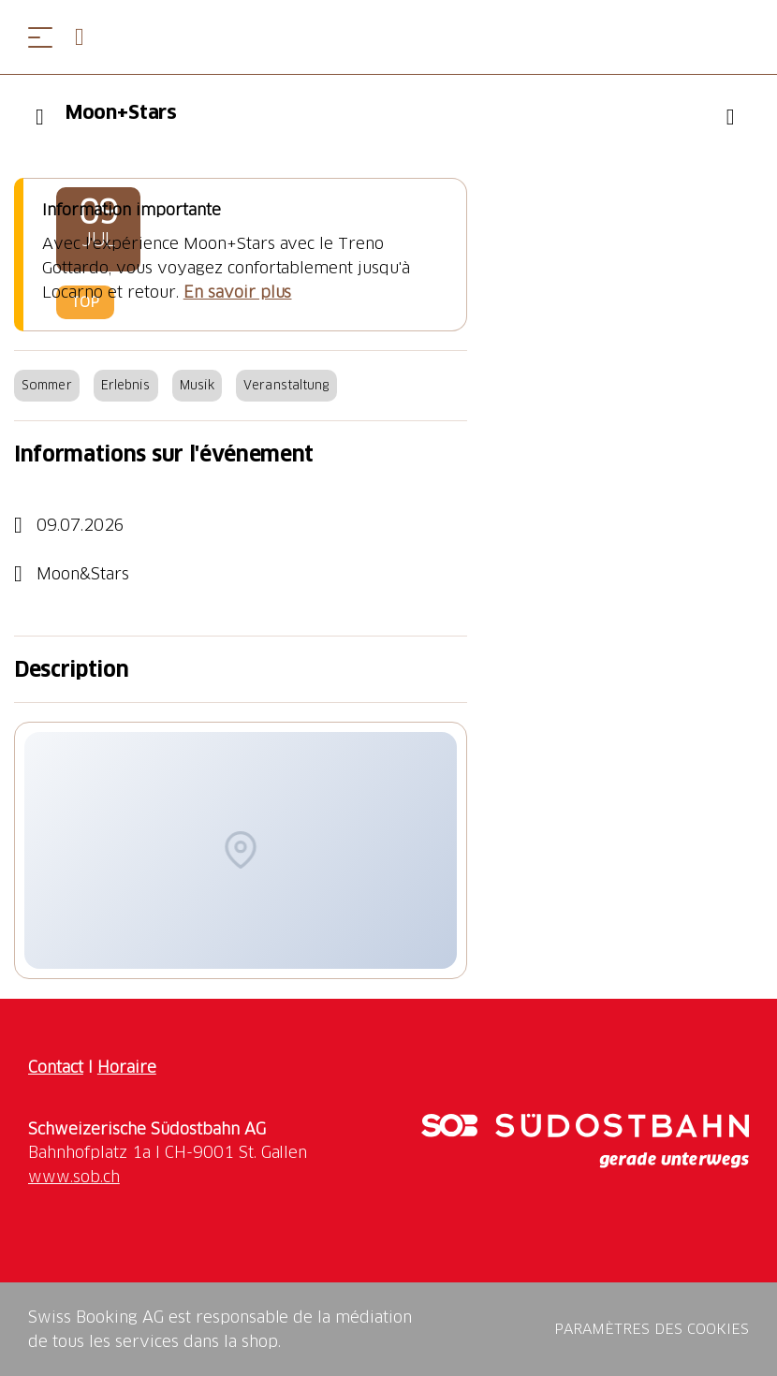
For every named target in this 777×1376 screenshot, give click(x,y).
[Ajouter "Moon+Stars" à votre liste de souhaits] (730, 117)
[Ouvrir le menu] (40, 37)
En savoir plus (237, 291)
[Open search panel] (87, 37)
